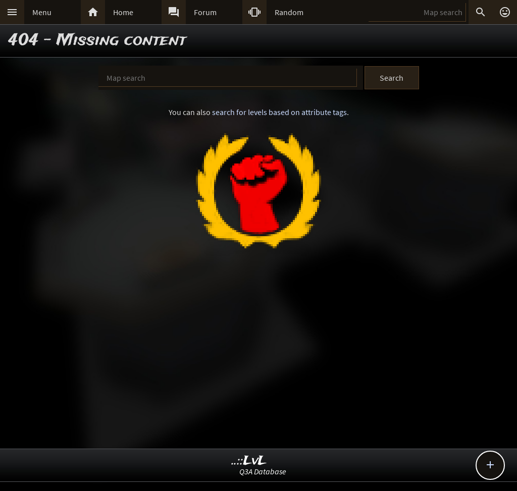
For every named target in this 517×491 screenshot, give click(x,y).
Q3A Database (262, 471)
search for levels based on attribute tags (279, 112)
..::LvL (249, 461)
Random (289, 12)
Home (123, 12)
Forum (205, 12)
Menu (41, 12)
